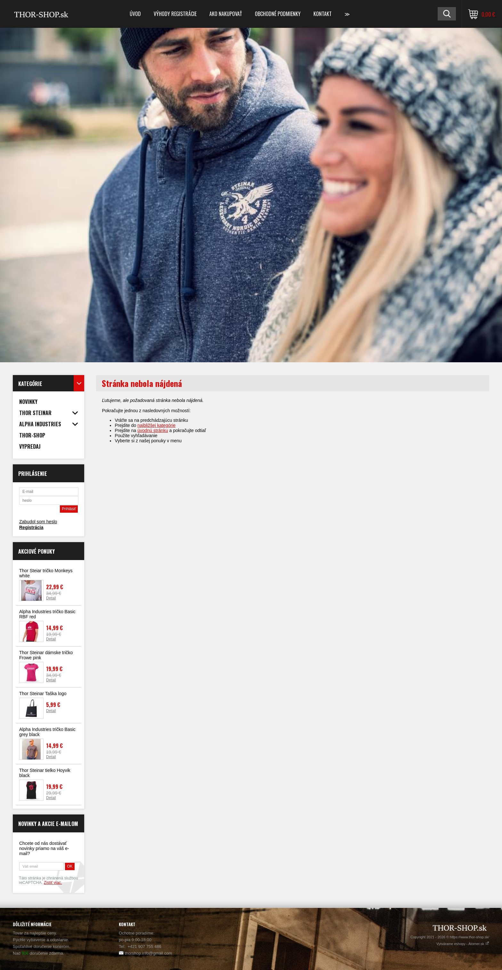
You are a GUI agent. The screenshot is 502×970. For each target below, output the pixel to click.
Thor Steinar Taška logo (43, 693)
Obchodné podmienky (278, 14)
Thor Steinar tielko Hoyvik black (44, 773)
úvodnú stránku (152, 430)
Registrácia (31, 527)
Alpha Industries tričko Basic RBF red (47, 614)
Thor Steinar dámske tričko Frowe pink (46, 655)
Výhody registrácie (175, 14)
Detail (51, 598)
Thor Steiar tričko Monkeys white (46, 573)
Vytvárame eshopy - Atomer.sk (462, 944)
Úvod (135, 14)
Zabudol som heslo (38, 521)
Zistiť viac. (53, 882)
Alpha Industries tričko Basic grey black (47, 732)
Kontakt (322, 14)
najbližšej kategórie (156, 425)
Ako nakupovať (225, 14)
